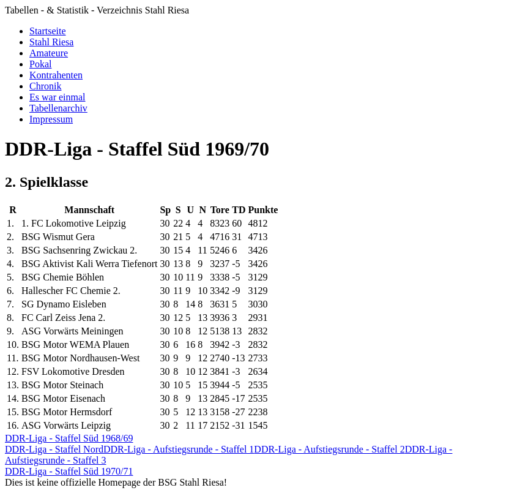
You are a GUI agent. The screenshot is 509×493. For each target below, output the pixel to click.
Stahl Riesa (51, 42)
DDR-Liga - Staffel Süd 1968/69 (69, 438)
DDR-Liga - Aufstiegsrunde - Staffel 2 (329, 449)
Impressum (51, 119)
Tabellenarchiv (58, 108)
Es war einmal (57, 97)
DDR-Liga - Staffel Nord (54, 449)
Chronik (45, 86)
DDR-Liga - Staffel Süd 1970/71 (69, 471)
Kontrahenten (56, 75)
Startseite (47, 31)
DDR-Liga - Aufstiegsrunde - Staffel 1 (178, 449)
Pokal (40, 64)
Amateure (48, 53)
